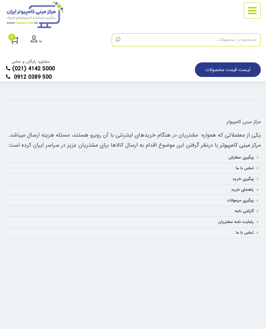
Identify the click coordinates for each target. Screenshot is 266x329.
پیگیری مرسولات (240, 200)
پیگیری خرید (243, 178)
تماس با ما (245, 168)
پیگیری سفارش (241, 157)
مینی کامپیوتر (235, 145)
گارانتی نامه (244, 211)
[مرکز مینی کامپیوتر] (35, 15)
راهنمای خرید (242, 189)
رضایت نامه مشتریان (236, 221)
